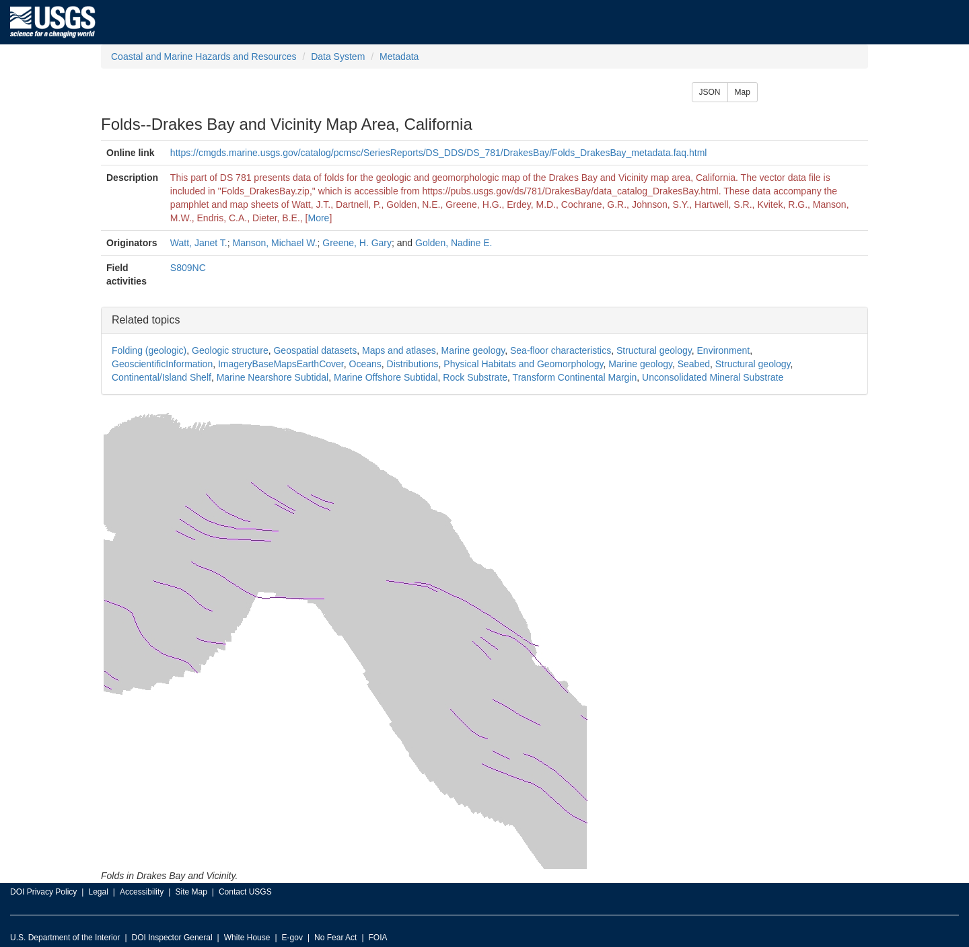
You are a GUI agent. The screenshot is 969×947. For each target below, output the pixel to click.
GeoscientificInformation (162, 363)
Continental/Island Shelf (161, 377)
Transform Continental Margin (575, 377)
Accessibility (142, 892)
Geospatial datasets (315, 350)
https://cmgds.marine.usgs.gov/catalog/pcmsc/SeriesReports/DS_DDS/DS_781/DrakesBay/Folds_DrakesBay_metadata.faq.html (438, 152)
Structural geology (654, 350)
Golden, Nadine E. (453, 242)
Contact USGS (245, 892)
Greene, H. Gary (357, 242)
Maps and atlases (399, 350)
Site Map (191, 892)
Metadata (399, 56)
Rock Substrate (475, 377)
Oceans (365, 363)
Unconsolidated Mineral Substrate (712, 377)
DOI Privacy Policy (43, 892)
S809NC (188, 267)
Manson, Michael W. (274, 242)
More (318, 218)
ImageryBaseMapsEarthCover (281, 363)
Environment (723, 350)
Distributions (413, 363)
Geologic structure (230, 350)
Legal (98, 892)
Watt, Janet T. (198, 242)
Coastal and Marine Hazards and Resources (203, 56)
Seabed (694, 363)
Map (742, 92)
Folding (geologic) (149, 350)
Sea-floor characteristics (560, 350)
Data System (338, 56)
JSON (710, 92)
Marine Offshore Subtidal (386, 377)
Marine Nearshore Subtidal (273, 377)
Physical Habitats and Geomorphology (523, 363)
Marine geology (473, 350)
